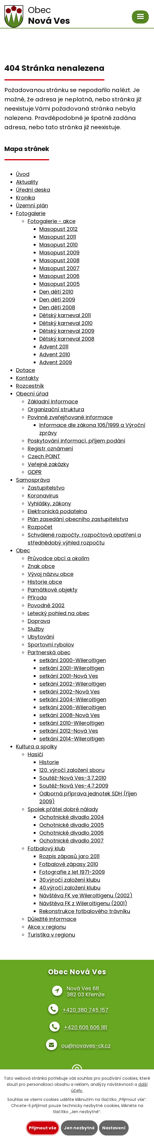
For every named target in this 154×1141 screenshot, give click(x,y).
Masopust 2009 (59, 252)
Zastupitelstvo (46, 487)
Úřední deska (33, 189)
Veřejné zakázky (48, 464)
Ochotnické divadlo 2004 (71, 817)
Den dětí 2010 (56, 291)
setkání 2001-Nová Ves (68, 676)
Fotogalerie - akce (51, 221)
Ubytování (41, 636)
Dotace (25, 370)
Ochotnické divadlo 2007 (71, 840)
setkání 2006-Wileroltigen (72, 707)
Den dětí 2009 (57, 299)
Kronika (25, 197)
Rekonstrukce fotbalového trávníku (84, 911)
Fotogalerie (30, 213)
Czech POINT (44, 456)
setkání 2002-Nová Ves (69, 691)
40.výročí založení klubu (69, 887)
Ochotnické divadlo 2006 (71, 832)
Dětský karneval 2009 (66, 331)
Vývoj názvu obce (50, 574)
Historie (49, 762)
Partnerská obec (49, 652)
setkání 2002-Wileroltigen (72, 683)
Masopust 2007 (59, 268)
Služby (36, 629)
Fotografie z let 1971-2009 (72, 872)
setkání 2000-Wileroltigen (72, 660)
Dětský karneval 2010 (66, 323)
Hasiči (35, 754)
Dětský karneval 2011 (65, 315)
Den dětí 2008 (57, 307)
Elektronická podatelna (57, 511)
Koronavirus (43, 495)
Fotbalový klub (46, 848)
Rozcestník (30, 385)
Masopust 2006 (59, 276)
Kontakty (27, 378)
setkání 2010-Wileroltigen (71, 723)
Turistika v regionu (51, 934)
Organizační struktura (56, 409)
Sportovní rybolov (51, 644)
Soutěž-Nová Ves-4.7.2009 (73, 785)
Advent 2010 (54, 354)
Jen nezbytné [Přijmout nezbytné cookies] (79, 1128)
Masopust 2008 (59, 260)
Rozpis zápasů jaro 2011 (69, 856)
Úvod (22, 174)
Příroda (37, 597)
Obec (23, 550)
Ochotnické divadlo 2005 (71, 825)
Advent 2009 (55, 362)
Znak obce (41, 566)
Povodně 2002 (46, 605)
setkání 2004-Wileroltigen (72, 699)
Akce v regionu (47, 926)
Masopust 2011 (57, 236)
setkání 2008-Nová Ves (69, 715)
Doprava (39, 621)
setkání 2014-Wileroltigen (72, 738)
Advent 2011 (53, 346)
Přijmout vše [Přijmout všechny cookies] (42, 1128)
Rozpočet (40, 527)
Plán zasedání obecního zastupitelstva (78, 519)
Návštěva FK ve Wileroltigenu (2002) (85, 895)
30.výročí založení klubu (69, 879)
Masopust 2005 (59, 284)
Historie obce (45, 581)
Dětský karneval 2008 (66, 338)
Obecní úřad (32, 393)
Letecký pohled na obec (58, 613)
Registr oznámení (50, 448)
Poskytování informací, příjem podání (76, 440)
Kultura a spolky (36, 746)
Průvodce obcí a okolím (58, 558)
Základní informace (53, 401)
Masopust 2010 (58, 244)
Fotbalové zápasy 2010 (68, 864)
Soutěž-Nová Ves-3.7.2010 (72, 777)
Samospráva (33, 480)
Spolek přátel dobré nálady (63, 809)
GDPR (35, 472)
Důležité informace (52, 919)
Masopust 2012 (58, 229)
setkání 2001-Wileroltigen (71, 668)
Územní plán (32, 205)
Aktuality (27, 182)
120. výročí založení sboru (72, 770)
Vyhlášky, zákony (49, 503)
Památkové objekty (52, 589)
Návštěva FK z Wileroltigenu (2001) (83, 903)
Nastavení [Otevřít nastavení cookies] (113, 1128)
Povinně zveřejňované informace (70, 417)
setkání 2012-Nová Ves (68, 730)
